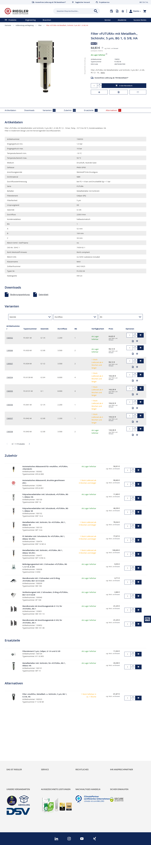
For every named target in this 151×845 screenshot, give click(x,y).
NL (147, 2)
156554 (9, 377)
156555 (9, 391)
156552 (9, 338)
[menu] (49, 20)
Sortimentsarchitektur (16, 753)
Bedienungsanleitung (20, 294)
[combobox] (75, 11)
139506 (9, 350)
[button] (137, 11)
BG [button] (101, 317)
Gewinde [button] (13, 317)
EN (144, 2)
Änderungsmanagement (52, 753)
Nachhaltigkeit (13, 745)
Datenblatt (43, 294)
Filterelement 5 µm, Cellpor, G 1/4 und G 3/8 (41, 651)
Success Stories (140, 20)
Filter (40, 25)
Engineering (30, 20)
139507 (9, 363)
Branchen (47, 20)
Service (108, 20)
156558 (9, 431)
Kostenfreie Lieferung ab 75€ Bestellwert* (111, 78)
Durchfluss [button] (59, 317)
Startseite (8, 25)
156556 (9, 404)
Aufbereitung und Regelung (25, 25)
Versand (115, 48)
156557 (9, 418)
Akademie (122, 20)
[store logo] (28, 11)
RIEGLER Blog (12, 741)
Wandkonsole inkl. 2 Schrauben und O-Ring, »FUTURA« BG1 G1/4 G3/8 (41, 579)
